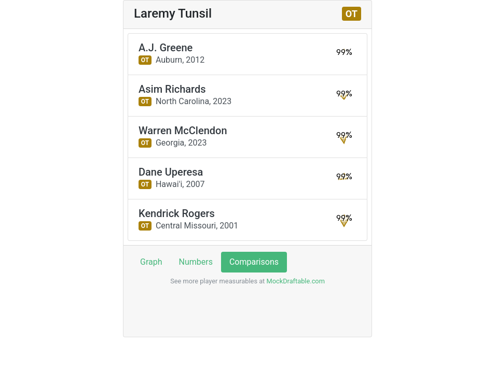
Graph (151, 262)
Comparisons (254, 262)
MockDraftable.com (295, 281)
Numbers (196, 262)
